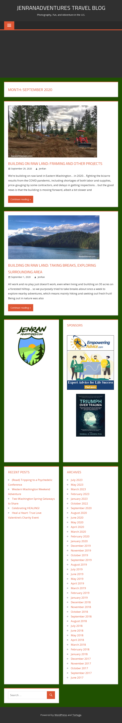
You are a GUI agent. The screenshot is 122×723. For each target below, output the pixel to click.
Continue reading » (20, 199)
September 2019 (81, 560)
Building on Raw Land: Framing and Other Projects (55, 163)
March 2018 (78, 644)
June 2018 (77, 630)
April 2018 (77, 640)
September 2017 (81, 673)
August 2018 (79, 621)
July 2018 (77, 626)
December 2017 (81, 658)
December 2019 (81, 546)
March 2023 (78, 489)
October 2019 (79, 555)
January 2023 (79, 499)
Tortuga (76, 715)
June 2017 (77, 677)
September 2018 (81, 616)
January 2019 (79, 597)
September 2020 (81, 508)
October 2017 (79, 668)
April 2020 (77, 527)
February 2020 (80, 536)
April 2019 (77, 583)
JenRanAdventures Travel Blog (61, 7)
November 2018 (81, 607)
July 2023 (77, 480)
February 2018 (80, 649)
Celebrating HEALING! (25, 508)
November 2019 (81, 550)
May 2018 (77, 635)
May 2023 (77, 484)
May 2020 (77, 522)
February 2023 (80, 494)
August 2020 (79, 513)
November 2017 (81, 663)
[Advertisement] (61, 54)
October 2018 (79, 611)
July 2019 (77, 569)
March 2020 (78, 531)
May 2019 (77, 579)
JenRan (42, 168)
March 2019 (78, 588)
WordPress (60, 715)
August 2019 (79, 564)
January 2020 (79, 541)
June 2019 (77, 574)
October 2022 (79, 503)
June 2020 (77, 517)
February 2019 (80, 593)
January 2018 (79, 654)
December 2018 (81, 602)
